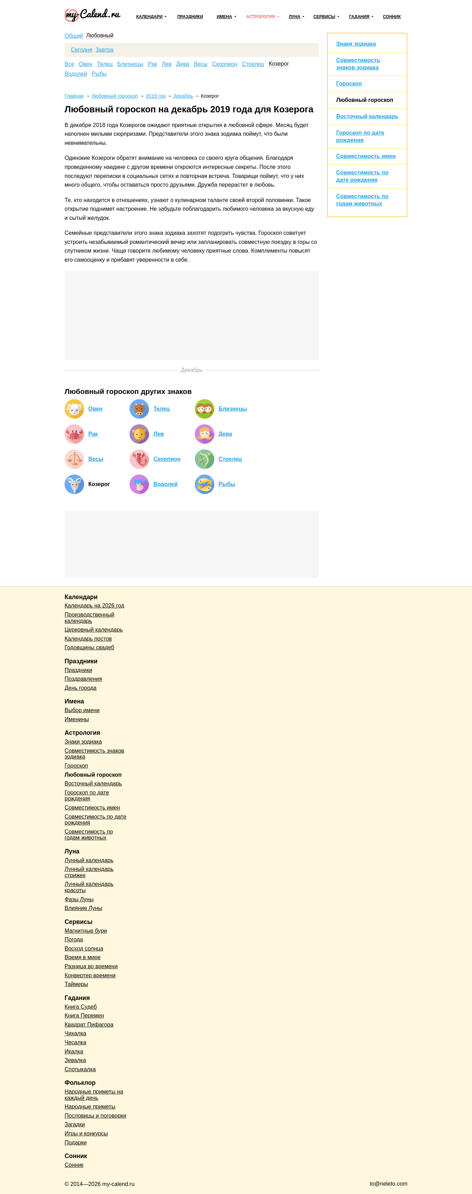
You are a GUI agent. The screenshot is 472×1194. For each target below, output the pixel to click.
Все (69, 64)
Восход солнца (84, 949)
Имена (224, 16)
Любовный (99, 35)
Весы (200, 64)
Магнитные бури (86, 931)
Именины (77, 719)
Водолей (76, 74)
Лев (166, 64)
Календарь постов (88, 639)
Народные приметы (90, 1107)
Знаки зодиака (356, 44)
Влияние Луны (83, 908)
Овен (86, 64)
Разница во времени (91, 966)
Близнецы (130, 64)
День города (80, 688)
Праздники (190, 16)
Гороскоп (349, 84)
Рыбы (99, 74)
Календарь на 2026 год (94, 606)
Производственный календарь (89, 618)
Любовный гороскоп (364, 100)
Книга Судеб (81, 1007)
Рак (152, 64)
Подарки (76, 1143)
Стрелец (253, 64)
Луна (294, 16)
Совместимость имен (366, 156)
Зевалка (75, 1060)
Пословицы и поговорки (95, 1116)
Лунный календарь (89, 860)
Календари (149, 16)
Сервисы (324, 16)
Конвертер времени (90, 975)
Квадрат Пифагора (89, 1025)
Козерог (279, 64)
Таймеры (76, 984)
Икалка (74, 1051)
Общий (74, 36)
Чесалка (75, 1042)
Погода (74, 939)
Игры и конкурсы (86, 1133)
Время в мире (83, 957)
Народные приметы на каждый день (94, 1095)
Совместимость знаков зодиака (94, 754)
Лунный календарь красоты (89, 887)
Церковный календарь (94, 630)
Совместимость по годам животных (89, 835)
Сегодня (81, 50)
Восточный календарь (367, 116)
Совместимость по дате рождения (95, 820)
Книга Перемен (84, 1015)
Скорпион (224, 64)
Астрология (260, 16)
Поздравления (83, 679)
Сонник (392, 16)
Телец (105, 64)
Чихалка (75, 1033)
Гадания (359, 16)
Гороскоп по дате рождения (87, 796)
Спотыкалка (80, 1069)
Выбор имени (82, 710)
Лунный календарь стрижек (89, 872)
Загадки (75, 1124)
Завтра (104, 50)
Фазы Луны (79, 899)
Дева (182, 64)
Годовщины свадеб (89, 647)
